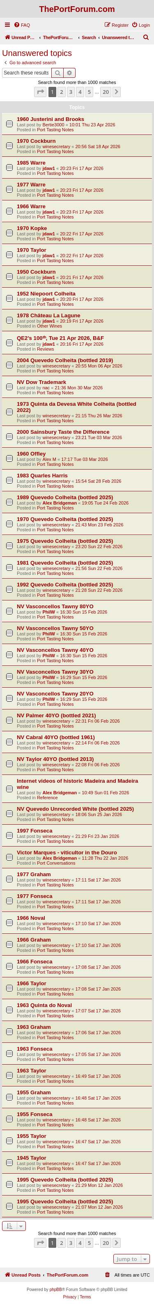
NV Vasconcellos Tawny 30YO (55, 672)
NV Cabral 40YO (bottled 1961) (56, 737)
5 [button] (89, 91)
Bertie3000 (53, 124)
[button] (40, 92)
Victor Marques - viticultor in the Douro (67, 852)
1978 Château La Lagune (48, 315)
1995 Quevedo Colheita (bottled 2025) (65, 1180)
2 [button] (61, 91)
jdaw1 (48, 168)
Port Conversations (56, 863)
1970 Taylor (31, 250)
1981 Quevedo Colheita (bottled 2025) (65, 563)
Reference (47, 797)
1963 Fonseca (35, 1049)
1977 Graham (34, 874)
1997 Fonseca (35, 831)
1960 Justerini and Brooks (50, 119)
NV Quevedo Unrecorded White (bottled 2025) (75, 809)
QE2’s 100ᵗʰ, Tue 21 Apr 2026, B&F (60, 338)
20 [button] (106, 91)
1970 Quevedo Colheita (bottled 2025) (65, 519)
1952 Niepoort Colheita (46, 294)
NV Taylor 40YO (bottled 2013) (55, 759)
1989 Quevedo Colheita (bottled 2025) (65, 497)
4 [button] (79, 91)
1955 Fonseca (35, 1114)
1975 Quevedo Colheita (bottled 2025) (65, 541)
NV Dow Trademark (41, 382)
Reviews (45, 349)
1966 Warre (31, 206)
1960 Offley (31, 454)
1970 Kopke (32, 228)
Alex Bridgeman (59, 502)
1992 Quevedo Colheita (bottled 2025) (65, 585)
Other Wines (49, 325)
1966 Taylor (31, 983)
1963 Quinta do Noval (44, 1005)
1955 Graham (34, 1092)
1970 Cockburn (36, 141)
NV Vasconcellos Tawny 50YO (55, 628)
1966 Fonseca (35, 961)
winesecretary (56, 146)
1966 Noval (31, 918)
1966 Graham (34, 940)
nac (46, 387)
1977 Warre (31, 184)
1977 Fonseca (35, 896)
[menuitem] (22, 25)
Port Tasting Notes (55, 129)
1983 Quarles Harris (42, 475)
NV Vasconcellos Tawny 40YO (55, 650)
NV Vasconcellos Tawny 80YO (55, 606)
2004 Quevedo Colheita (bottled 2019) (65, 360)
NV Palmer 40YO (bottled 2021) (56, 715)
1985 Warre (31, 163)
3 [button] (70, 91)
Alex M (49, 459)
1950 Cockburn (36, 272)
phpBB (56, 1289)
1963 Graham (34, 1027)
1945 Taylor (31, 1158)
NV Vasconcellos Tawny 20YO (55, 694)
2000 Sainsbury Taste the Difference (63, 432)
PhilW (48, 611)
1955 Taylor (31, 1136)
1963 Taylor (31, 1071)
